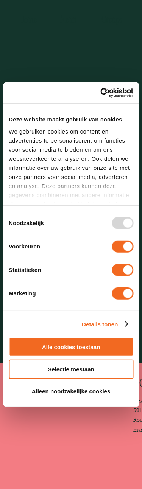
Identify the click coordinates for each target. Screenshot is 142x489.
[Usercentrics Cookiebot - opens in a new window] (101, 93)
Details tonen (100, 324)
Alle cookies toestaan (71, 347)
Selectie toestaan (71, 369)
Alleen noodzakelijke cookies (71, 391)
